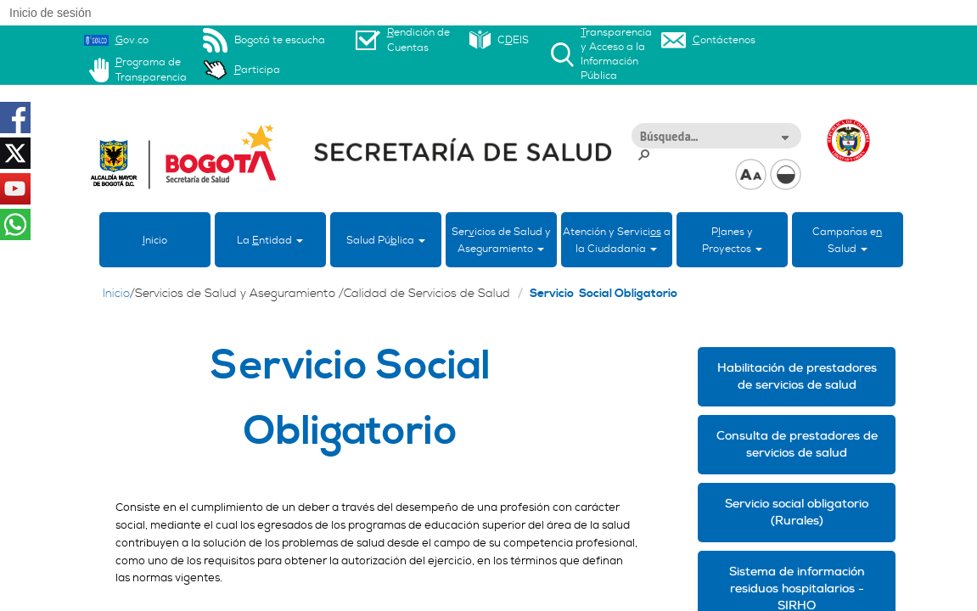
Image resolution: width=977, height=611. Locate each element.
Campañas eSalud (847, 240)
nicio (155, 240)
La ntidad (270, 240)
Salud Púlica (385, 240)
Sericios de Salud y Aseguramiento (501, 240)
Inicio (116, 293)
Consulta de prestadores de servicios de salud (797, 444)
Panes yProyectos (732, 240)
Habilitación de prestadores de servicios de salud (797, 376)
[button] (784, 136)
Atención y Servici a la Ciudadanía (617, 240)
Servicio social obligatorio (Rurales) (796, 512)
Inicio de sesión (50, 13)
